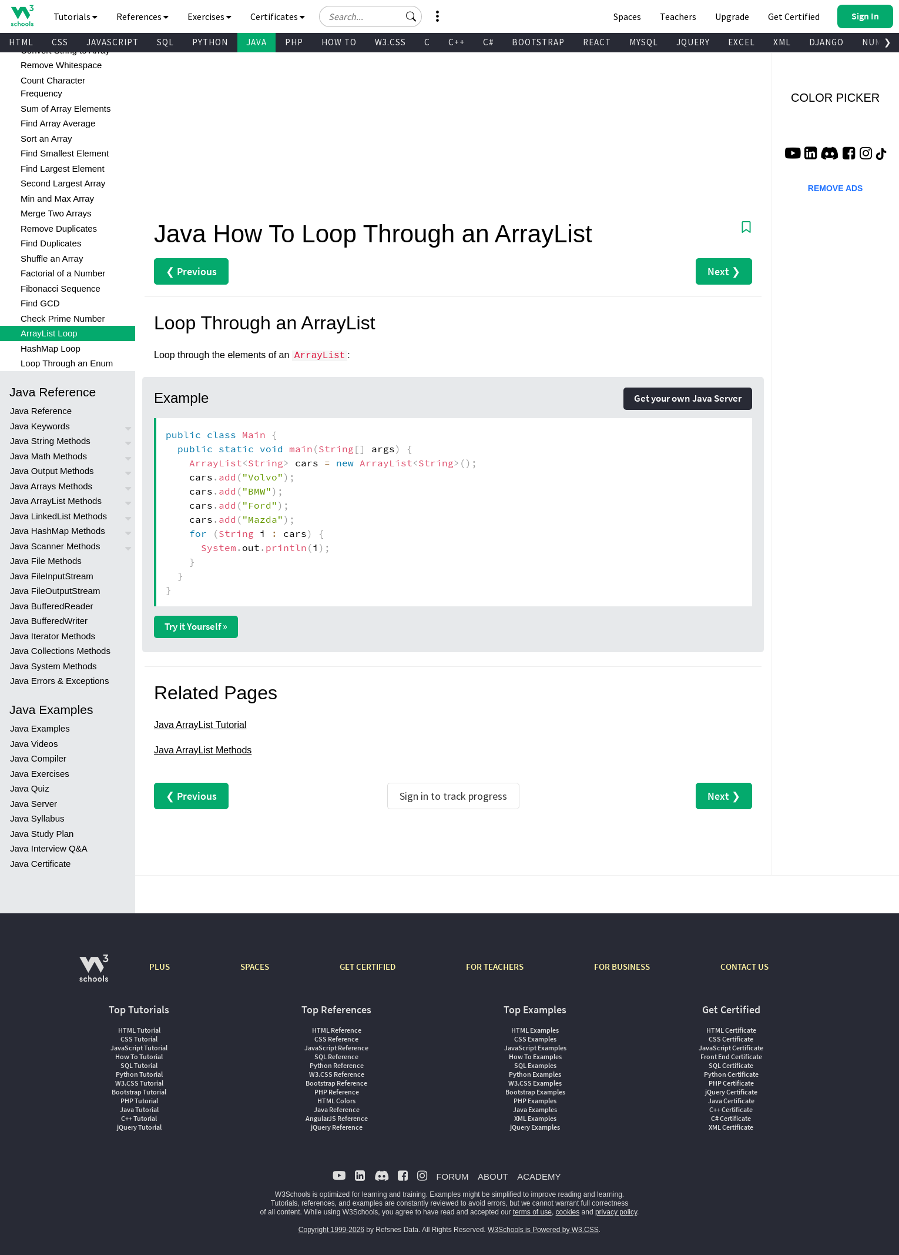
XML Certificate (731, 1127)
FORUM (452, 1176)
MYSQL (643, 42)
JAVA (256, 42)
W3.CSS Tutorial (139, 1083)
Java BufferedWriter (49, 621)
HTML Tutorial (139, 1030)
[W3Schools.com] (93, 974)
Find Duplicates (51, 243)
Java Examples (40, 728)
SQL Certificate (731, 1065)
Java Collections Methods (60, 651)
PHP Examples (535, 1100)
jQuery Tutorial (139, 1127)
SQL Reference (336, 1056)
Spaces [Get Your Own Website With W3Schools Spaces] (627, 16)
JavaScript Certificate (731, 1047)
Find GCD (40, 303)
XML (782, 42)
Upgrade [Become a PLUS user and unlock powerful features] (732, 16)
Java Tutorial (139, 1109)
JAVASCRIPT (112, 42)
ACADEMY (539, 1176)
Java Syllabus (37, 818)
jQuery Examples (535, 1127)
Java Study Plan (41, 834)
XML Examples (535, 1118)
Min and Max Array (57, 198)
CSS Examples (535, 1038)
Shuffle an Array (52, 258)
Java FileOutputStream (55, 591)
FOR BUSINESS (622, 966)
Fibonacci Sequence (60, 288)
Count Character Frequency (53, 87)
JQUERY (693, 42)
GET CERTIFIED (367, 966)
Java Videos (34, 744)
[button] (411, 16)
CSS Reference (336, 1038)
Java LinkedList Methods (58, 516)
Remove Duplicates (59, 228)
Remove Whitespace (61, 65)
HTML (21, 42)
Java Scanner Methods (55, 546)
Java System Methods (53, 666)
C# (488, 42)
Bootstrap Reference (336, 1083)
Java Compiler (38, 758)
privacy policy (616, 1212)
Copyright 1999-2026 (331, 1230)
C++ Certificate (731, 1109)
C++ (456, 42)
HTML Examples (535, 1030)
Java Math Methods (48, 456)
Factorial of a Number (63, 273)
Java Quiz (29, 788)
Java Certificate (40, 864)
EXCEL (741, 42)
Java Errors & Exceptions (59, 681)
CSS (60, 42)
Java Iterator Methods (52, 636)
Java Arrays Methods (51, 486)
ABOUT (493, 1176)
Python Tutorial (139, 1074)
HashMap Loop (50, 348)
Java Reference (41, 411)
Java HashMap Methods (57, 531)
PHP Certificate (731, 1083)
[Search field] (370, 16)
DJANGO (826, 42)
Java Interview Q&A (49, 848)
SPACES (254, 966)
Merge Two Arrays (56, 213)
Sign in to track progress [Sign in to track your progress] (453, 796)
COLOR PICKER (835, 97)
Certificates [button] (277, 16)
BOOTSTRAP (538, 42)
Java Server (33, 804)
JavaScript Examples (535, 1047)
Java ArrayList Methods (56, 501)
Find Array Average (58, 123)
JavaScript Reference (336, 1047)
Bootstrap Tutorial (139, 1091)
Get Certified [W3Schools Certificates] (794, 16)
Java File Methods (46, 561)
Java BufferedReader (51, 606)
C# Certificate (731, 1118)
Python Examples (535, 1074)
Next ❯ (723, 271)
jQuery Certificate (731, 1091)
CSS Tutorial (138, 1038)
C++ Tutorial (139, 1118)
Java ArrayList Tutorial (200, 725)
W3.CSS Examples (535, 1083)
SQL (165, 42)
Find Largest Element (63, 168)
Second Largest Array (63, 183)
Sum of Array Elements (65, 109)
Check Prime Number (63, 318)
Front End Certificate (731, 1056)
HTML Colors (336, 1100)
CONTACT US (744, 966)
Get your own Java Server (688, 398)
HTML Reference (336, 1030)
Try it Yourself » (196, 626)
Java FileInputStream (51, 576)
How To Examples (535, 1056)
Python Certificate (731, 1074)
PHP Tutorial (139, 1100)
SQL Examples (535, 1065)
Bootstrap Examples (535, 1091)
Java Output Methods (52, 471)
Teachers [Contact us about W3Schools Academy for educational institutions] (678, 16)
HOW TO (339, 42)
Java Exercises (39, 774)
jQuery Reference (337, 1127)
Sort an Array (46, 138)
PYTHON (210, 42)
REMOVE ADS (835, 188)
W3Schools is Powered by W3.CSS (543, 1230)
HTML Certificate (731, 1030)
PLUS (159, 966)
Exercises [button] (209, 16)
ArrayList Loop (49, 333)
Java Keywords (40, 426)
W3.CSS (390, 42)
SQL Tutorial (138, 1065)
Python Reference (337, 1065)
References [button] (142, 16)
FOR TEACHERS (495, 966)
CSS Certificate (731, 1038)
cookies (568, 1212)
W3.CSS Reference (336, 1074)
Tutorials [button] (75, 16)
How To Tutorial (139, 1056)
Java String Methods (50, 441)
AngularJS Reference (337, 1118)
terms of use (532, 1212)
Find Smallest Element (65, 153)
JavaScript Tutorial (138, 1047)
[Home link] (22, 15)
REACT (597, 42)
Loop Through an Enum (67, 363)
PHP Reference (336, 1091)
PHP (294, 42)
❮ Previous (191, 271)
